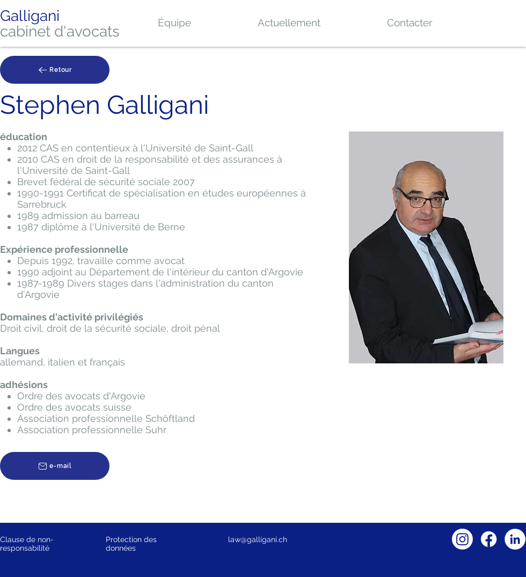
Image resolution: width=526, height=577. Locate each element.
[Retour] (54, 70)
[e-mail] (54, 466)
